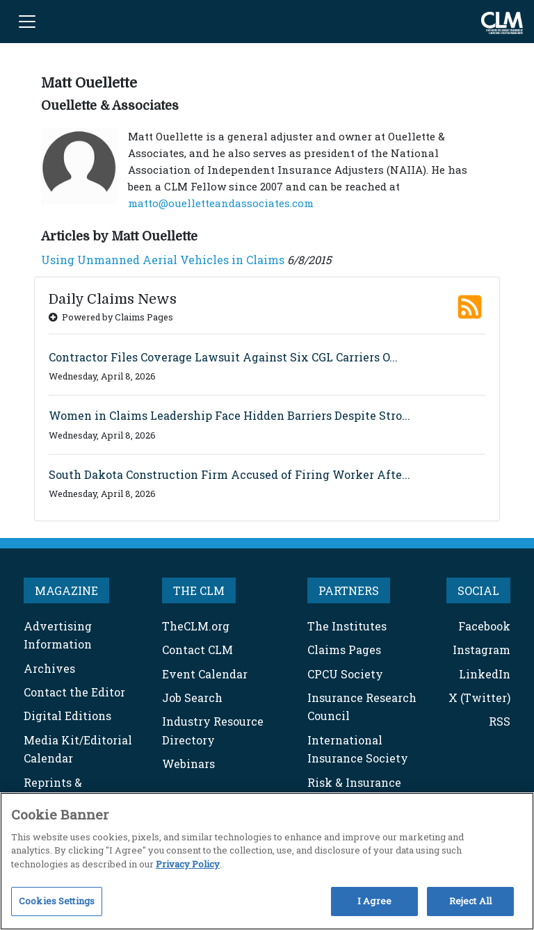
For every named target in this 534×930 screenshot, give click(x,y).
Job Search (192, 697)
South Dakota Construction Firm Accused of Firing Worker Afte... (229, 474)
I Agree (374, 901)
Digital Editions (67, 715)
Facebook (484, 626)
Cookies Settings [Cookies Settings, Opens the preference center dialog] (57, 901)
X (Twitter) (479, 697)
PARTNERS (348, 590)
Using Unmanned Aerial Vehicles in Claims (162, 259)
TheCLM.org (195, 626)
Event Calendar (205, 674)
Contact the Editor (74, 692)
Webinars (188, 763)
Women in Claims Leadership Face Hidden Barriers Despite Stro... (229, 415)
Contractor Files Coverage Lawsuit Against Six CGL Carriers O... (223, 357)
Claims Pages (344, 649)
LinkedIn (484, 674)
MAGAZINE (66, 590)
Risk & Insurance (354, 782)
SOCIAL (478, 590)
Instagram (481, 649)
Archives (49, 668)
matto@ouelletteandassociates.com (221, 203)
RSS (499, 721)
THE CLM (199, 590)
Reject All (470, 901)
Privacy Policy (188, 864)
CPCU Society (345, 674)
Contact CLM (197, 649)
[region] (267, 861)
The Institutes (347, 626)
